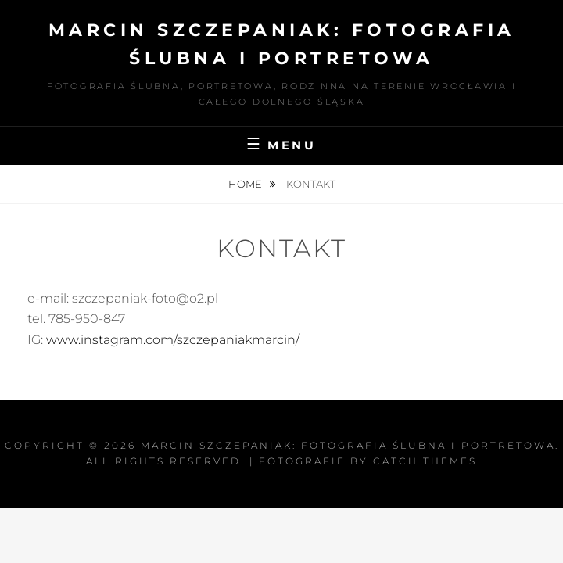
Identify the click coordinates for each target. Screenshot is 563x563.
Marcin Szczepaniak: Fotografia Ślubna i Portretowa (348, 445)
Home (246, 184)
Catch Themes (425, 461)
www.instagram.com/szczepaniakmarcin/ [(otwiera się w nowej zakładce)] (172, 339)
